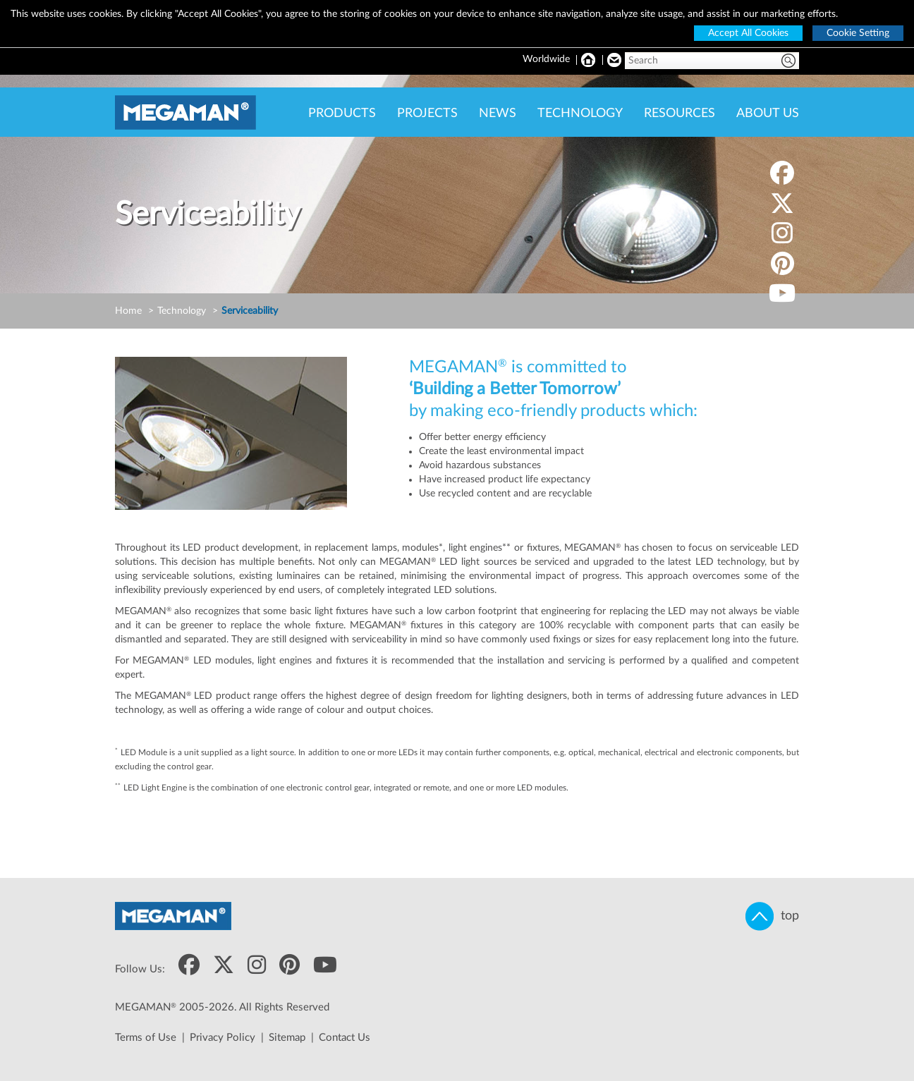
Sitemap (287, 1037)
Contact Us (344, 1037)
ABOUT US (767, 113)
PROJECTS (427, 113)
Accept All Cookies (748, 33)
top (772, 916)
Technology (181, 311)
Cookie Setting (858, 33)
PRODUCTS (342, 113)
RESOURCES (679, 113)
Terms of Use (145, 1037)
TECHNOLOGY (580, 113)
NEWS (497, 113)
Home (128, 311)
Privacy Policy (222, 1037)
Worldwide (546, 59)
